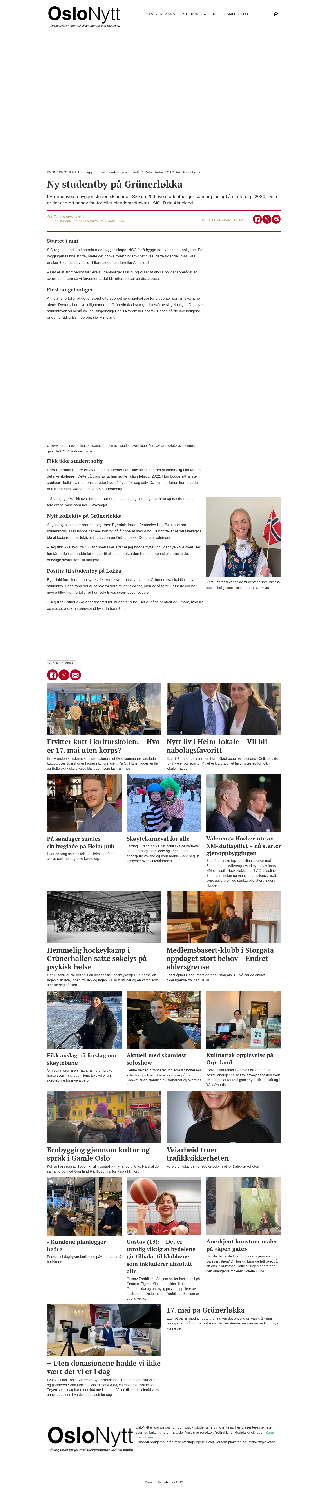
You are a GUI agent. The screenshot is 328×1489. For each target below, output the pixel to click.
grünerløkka (61, 663)
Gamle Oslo (235, 14)
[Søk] (276, 14)
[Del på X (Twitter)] (266, 219)
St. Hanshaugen (199, 14)
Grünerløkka (160, 14)
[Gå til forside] (85, 14)
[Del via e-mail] (276, 219)
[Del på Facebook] (257, 219)
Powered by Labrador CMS (164, 1482)
